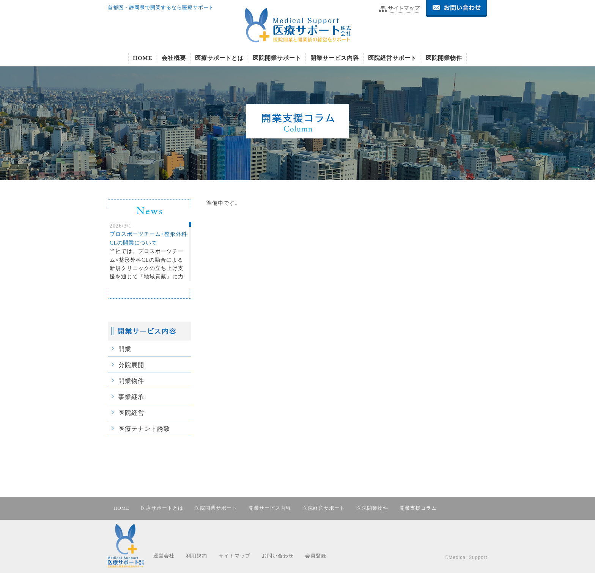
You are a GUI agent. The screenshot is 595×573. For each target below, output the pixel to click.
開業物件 (131, 381)
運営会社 (164, 556)
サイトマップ (234, 556)
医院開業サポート (277, 58)
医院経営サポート (392, 58)
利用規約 (196, 556)
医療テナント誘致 (144, 428)
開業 (124, 349)
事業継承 (131, 397)
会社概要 (174, 58)
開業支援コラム (418, 508)
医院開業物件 (444, 58)
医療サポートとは (219, 58)
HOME (143, 58)
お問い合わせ (278, 556)
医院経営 (131, 413)
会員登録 (315, 556)
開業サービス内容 (334, 58)
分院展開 (131, 365)
